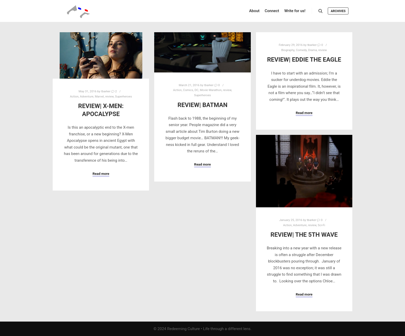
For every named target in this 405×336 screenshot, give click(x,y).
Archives (338, 11)
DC (196, 90)
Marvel (99, 96)
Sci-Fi (321, 225)
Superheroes (123, 96)
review (109, 96)
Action (74, 96)
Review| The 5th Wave (304, 234)
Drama (312, 50)
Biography (287, 50)
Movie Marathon (211, 90)
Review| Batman (202, 105)
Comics (188, 90)
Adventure (87, 96)
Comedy (301, 50)
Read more (100, 174)
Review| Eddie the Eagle (304, 59)
